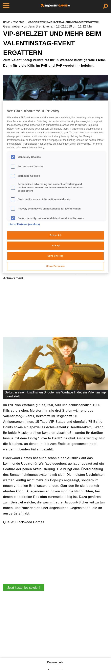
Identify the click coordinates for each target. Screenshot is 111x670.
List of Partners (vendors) (24, 224)
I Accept (55, 245)
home (6, 22)
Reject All (55, 235)
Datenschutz (55, 662)
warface (18, 22)
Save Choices (56, 256)
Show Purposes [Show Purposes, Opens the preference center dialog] (55, 266)
